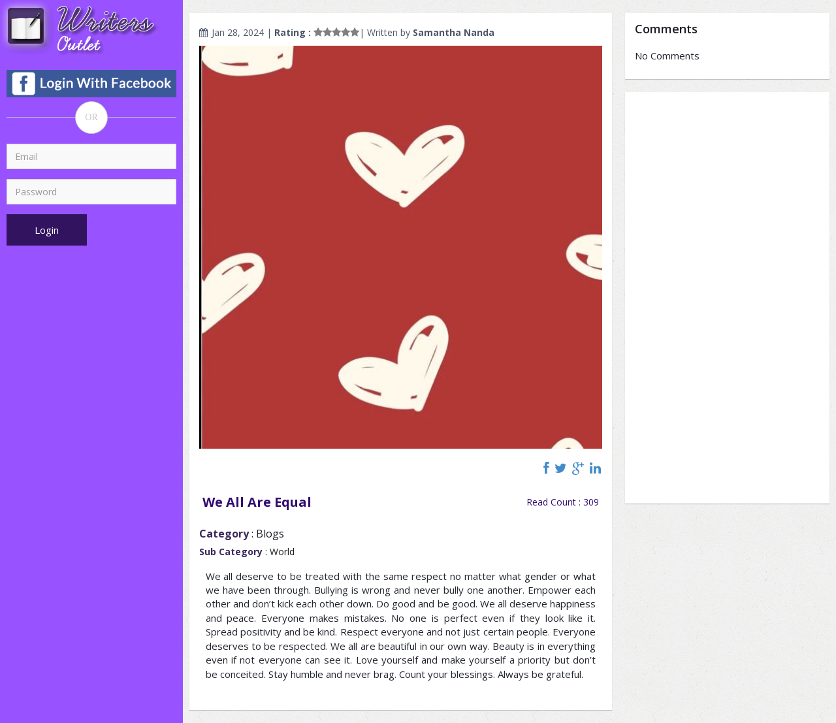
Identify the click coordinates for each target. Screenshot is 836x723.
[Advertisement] (727, 298)
